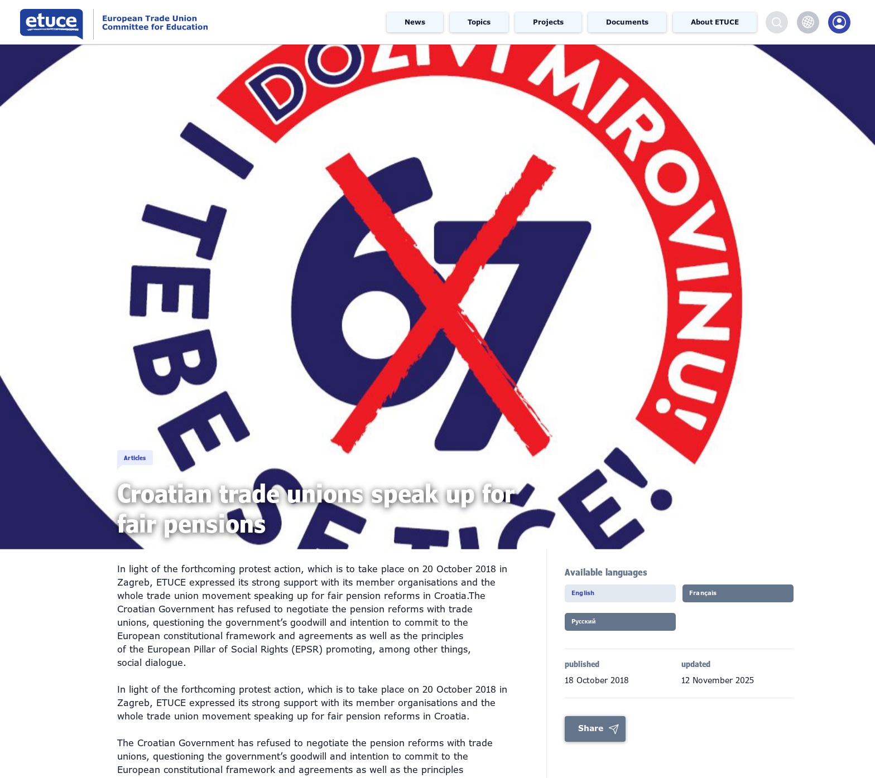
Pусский (595, 629)
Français (714, 597)
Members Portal (839, 22)
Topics (479, 22)
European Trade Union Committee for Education (164, 22)
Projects (548, 22)
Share (590, 736)
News (415, 22)
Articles (151, 447)
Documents (627, 22)
